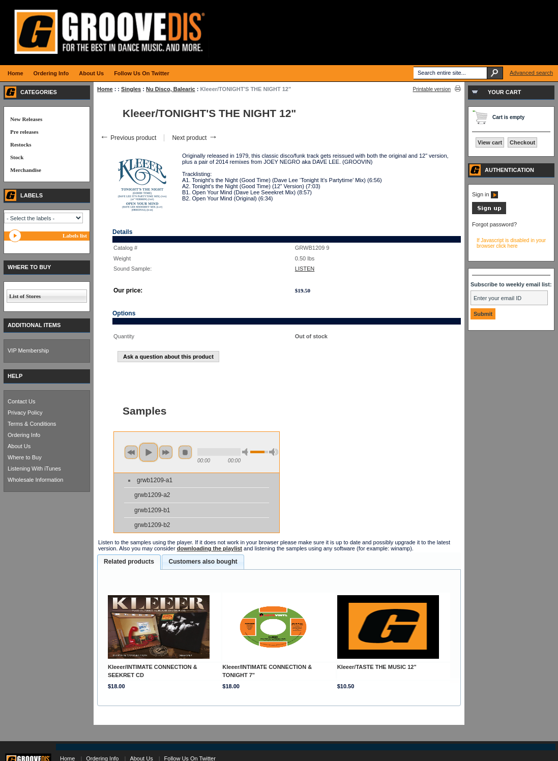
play (148, 452)
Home (105, 89)
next (166, 452)
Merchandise (25, 170)
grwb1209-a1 (154, 480)
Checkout (522, 142)
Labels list (75, 235)
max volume (273, 452)
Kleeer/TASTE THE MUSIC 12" (377, 667)
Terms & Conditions (32, 424)
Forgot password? (494, 224)
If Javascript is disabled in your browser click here (511, 243)
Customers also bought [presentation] (202, 561)
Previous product (128, 137)
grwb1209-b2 (152, 525)
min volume (246, 452)
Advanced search (531, 73)
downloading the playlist (209, 548)
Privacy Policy (25, 412)
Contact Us (21, 401)
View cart (490, 142)
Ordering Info (24, 435)
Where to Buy (25, 457)
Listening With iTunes (34, 468)
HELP (15, 376)
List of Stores (25, 296)
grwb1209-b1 (152, 510)
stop (185, 452)
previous (131, 452)
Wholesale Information (35, 480)
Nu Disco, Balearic (170, 89)
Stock (16, 157)
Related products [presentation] (129, 561)
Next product (194, 137)
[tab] (129, 562)
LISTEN (305, 269)
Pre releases (24, 132)
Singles (131, 89)
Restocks (21, 144)
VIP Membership (28, 350)
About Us (19, 446)
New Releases (26, 119)
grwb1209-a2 (152, 495)
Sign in (485, 194)
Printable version (432, 89)
